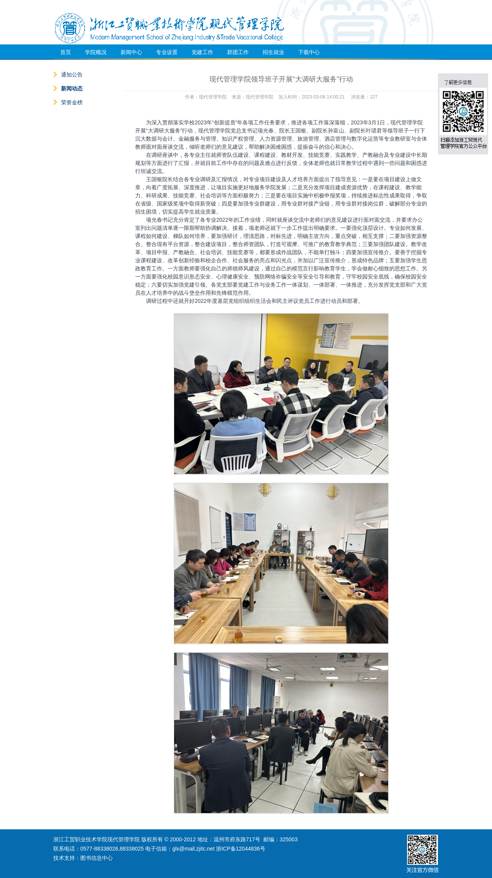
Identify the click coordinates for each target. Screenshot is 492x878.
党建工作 (202, 52)
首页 (65, 52)
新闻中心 (131, 52)
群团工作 (238, 52)
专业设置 (167, 52)
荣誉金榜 (68, 102)
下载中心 (309, 52)
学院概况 (96, 52)
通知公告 (68, 74)
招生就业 (273, 52)
